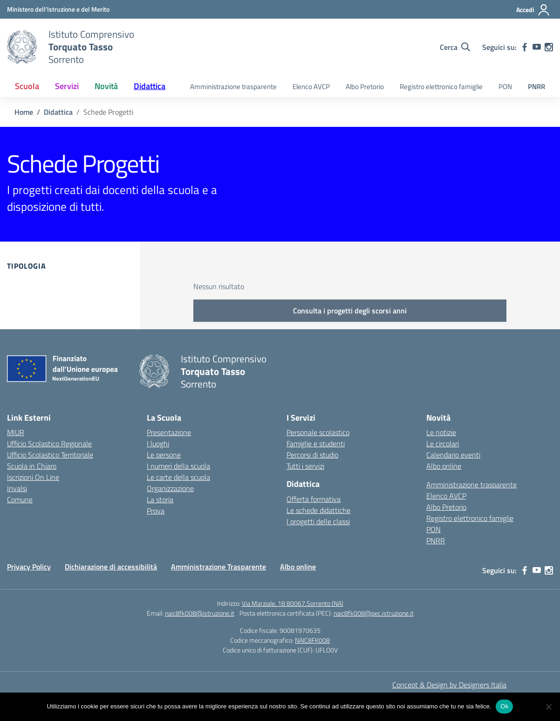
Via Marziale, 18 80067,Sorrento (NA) (292, 603)
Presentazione (169, 432)
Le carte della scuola (178, 477)
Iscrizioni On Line (33, 477)
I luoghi (158, 443)
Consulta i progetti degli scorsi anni (350, 310)
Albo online (443, 465)
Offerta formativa (314, 499)
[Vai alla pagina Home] (23, 112)
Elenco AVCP (311, 86)
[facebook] (524, 47)
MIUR (15, 432)
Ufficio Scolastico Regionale (49, 443)
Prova (155, 510)
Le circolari (442, 443)
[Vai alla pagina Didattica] (58, 112)
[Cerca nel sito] (455, 47)
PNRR (536, 86)
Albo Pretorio (365, 86)
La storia (160, 499)
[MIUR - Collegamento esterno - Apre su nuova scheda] (58, 9)
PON (505, 86)
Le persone (164, 454)
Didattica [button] (149, 86)
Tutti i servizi (305, 465)
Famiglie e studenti (316, 443)
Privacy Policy (29, 566)
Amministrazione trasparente (233, 86)
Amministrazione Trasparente (218, 566)
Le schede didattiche (318, 510)
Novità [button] (106, 86)
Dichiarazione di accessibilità (111, 566)
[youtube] (537, 47)
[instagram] (549, 47)
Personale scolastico (318, 432)
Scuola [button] (27, 86)
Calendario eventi (453, 454)
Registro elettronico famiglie (441, 86)
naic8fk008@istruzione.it (199, 613)
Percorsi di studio (312, 454)
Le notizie (441, 432)
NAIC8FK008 (312, 640)
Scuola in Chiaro (31, 465)
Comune (20, 499)
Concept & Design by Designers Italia (449, 684)
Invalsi (17, 488)
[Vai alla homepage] (22, 47)
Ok (504, 706)
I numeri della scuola (178, 465)
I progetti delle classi (318, 521)
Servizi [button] (67, 86)
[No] (548, 706)
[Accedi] (533, 10)
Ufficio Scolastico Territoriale (50, 454)
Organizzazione (170, 488)
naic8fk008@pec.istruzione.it (374, 613)
